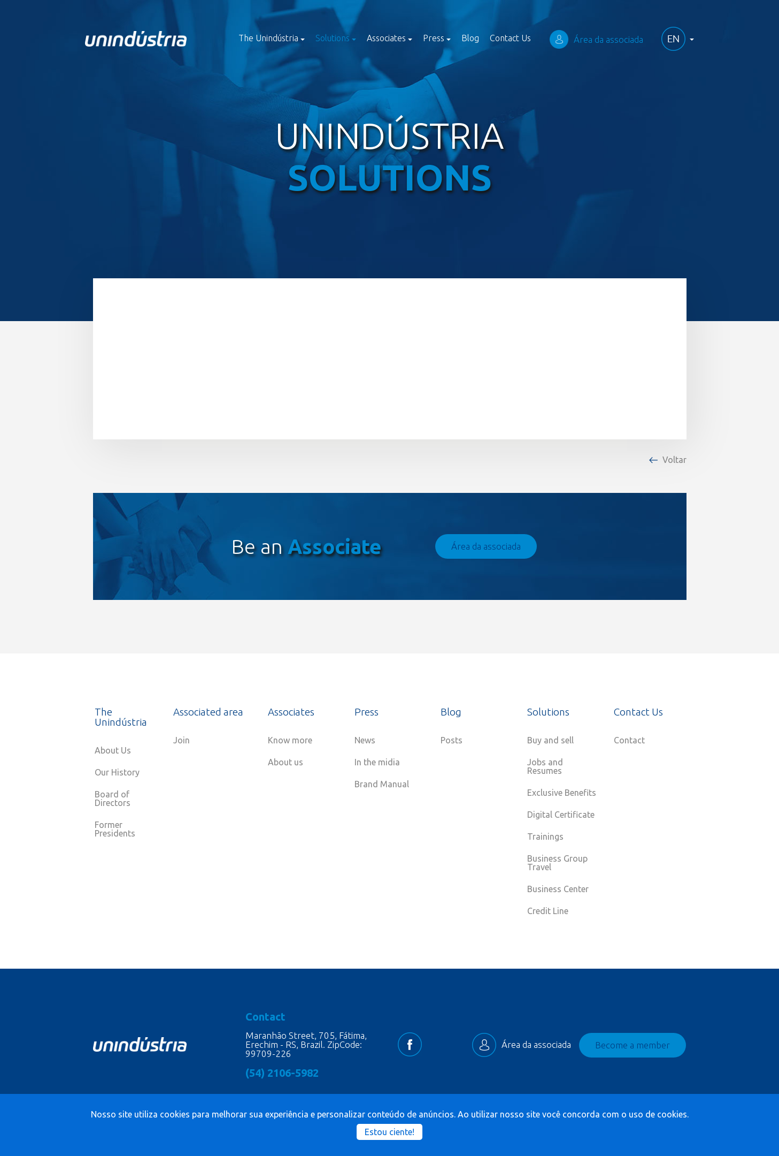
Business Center (558, 889)
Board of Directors (112, 798)
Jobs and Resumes (545, 766)
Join (181, 740)
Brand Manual (381, 784)
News (364, 740)
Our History (117, 772)
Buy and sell (550, 740)
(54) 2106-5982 (282, 1073)
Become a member (632, 1045)
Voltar (674, 460)
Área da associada (596, 39)
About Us (113, 750)
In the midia (377, 762)
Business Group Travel (557, 863)
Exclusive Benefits (561, 792)
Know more (290, 740)
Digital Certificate (561, 814)
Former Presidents (115, 829)
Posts (451, 740)
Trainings (545, 836)
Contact (629, 740)
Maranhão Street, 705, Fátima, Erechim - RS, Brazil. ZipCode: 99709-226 (306, 1044)
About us (285, 762)
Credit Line (547, 911)
